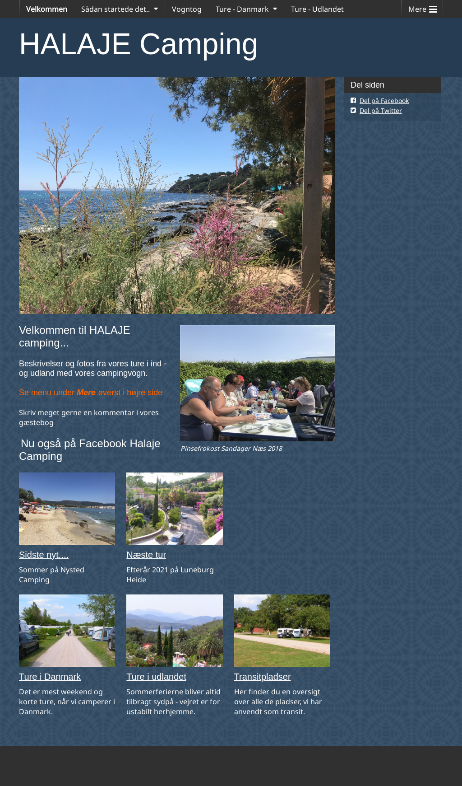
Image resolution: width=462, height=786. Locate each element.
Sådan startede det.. (115, 9)
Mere (422, 7)
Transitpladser (262, 677)
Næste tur (146, 555)
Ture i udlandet (156, 677)
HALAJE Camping (138, 44)
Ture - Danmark (242, 9)
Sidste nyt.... (44, 555)
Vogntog (187, 9)
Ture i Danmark (50, 677)
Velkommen (46, 9)
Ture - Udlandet (317, 9)
